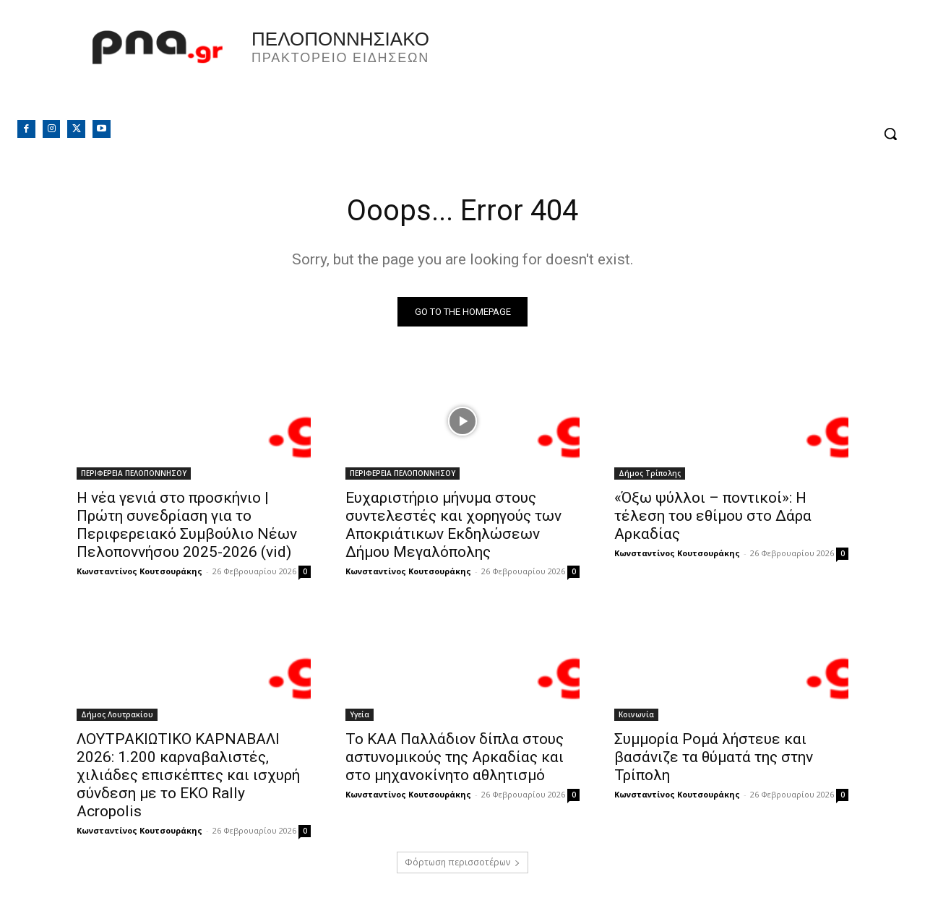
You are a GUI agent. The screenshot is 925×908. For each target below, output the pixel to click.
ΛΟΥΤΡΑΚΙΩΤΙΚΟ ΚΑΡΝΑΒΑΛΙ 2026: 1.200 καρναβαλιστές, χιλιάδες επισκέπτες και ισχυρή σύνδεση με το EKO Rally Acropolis (188, 775)
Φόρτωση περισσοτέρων (462, 862)
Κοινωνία (636, 714)
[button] (890, 133)
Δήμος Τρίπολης (650, 473)
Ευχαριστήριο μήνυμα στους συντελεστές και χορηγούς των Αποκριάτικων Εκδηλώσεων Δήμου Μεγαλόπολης (453, 525)
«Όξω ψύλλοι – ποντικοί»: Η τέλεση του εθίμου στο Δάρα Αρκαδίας (713, 515)
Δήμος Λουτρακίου (117, 714)
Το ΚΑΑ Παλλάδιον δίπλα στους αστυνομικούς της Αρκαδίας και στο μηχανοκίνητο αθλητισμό (454, 757)
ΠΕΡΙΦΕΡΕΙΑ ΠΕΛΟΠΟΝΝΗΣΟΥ (133, 473)
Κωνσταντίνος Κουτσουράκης (139, 571)
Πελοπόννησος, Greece (664, 68)
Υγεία (359, 714)
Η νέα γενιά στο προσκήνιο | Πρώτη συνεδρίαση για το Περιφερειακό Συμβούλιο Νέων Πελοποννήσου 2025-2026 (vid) (187, 525)
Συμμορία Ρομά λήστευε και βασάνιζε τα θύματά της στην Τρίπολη (713, 757)
